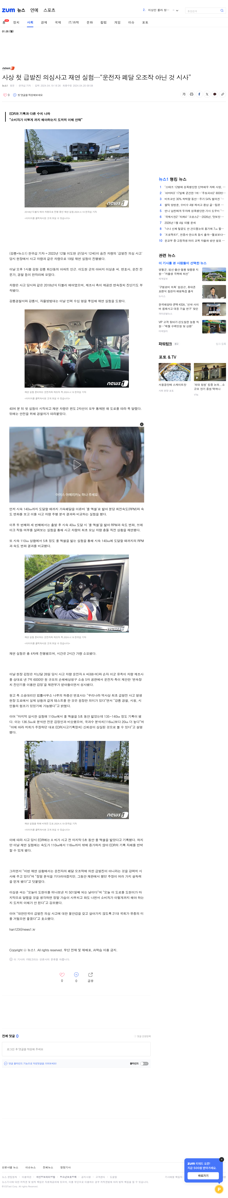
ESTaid (7, 1186)
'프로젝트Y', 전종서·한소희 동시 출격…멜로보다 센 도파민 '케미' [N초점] (195, 235)
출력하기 (191, 94)
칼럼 (103, 22)
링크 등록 (221, 344)
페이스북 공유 (199, 94)
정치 (16, 22)
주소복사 (222, 94)
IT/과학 (74, 22)
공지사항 (86, 1177)
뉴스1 (5, 85)
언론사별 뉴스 (10, 1167)
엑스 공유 (207, 94)
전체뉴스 (48, 1167)
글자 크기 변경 (183, 94)
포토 (145, 22)
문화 (89, 22)
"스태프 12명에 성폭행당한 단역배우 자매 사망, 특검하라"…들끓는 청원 (195, 187)
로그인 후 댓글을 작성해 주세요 (25, 1049)
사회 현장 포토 (166, 390)
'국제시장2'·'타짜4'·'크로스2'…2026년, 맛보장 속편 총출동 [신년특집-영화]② (195, 217)
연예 (34, 10)
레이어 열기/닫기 (91, 977)
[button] (142, 424)
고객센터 (100, 1177)
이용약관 (26, 1177)
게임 (117, 22)
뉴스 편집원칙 (9, 1177)
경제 (44, 22)
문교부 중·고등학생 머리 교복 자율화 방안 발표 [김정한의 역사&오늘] (195, 241)
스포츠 (49, 10)
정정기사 (65, 1167)
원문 (12, 85)
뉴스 (21, 10)
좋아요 (6, 95)
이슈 (131, 22)
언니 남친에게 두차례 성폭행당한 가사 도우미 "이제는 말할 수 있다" (195, 211)
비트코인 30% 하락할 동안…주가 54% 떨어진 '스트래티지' (195, 199)
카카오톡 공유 (214, 94)
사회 (30, 22)
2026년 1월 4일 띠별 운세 (180, 223)
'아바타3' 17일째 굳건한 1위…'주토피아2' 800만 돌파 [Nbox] (195, 193)
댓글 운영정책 (144, 1036)
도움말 (113, 1177)
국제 (58, 22)
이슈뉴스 (30, 1167)
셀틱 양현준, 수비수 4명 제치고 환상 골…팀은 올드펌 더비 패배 (195, 205)
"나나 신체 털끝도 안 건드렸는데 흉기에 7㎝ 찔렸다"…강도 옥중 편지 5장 (195, 229)
